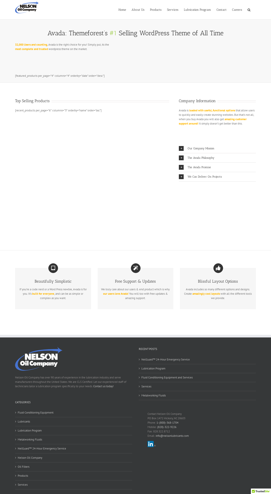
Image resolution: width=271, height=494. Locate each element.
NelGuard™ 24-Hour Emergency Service (165, 359)
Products (23, 476)
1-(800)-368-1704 (167, 422)
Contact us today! (103, 386)
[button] (249, 9)
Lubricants (24, 421)
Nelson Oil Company (30, 458)
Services (146, 386)
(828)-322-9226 (166, 427)
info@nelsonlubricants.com (172, 436)
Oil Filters (23, 467)
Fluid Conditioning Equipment (35, 412)
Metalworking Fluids (153, 395)
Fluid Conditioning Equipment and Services (167, 377)
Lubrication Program (153, 368)
